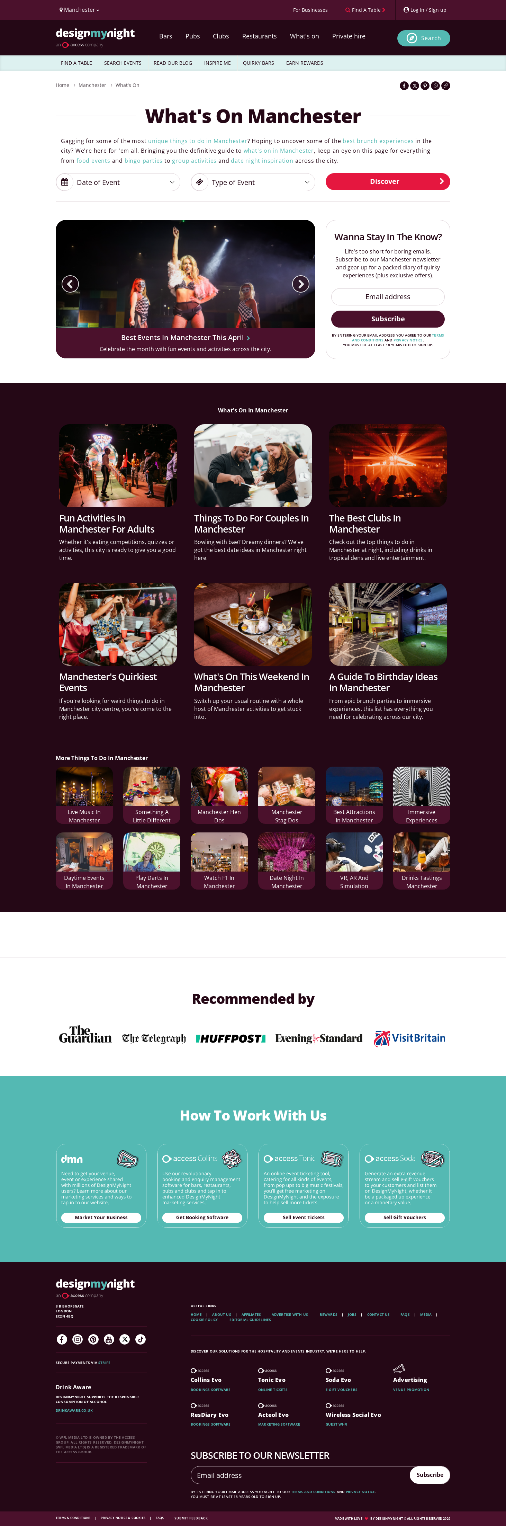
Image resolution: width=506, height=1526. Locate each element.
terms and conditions (313, 1491)
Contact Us (378, 1314)
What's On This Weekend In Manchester (251, 682)
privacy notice (408, 340)
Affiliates (251, 1314)
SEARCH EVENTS (123, 63)
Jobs (352, 1314)
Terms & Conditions (73, 1518)
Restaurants (259, 36)
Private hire (348, 36)
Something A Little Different (152, 814)
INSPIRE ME (217, 63)
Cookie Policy (205, 1319)
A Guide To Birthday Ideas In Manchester (383, 682)
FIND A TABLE (76, 63)
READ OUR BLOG (173, 63)
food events (93, 160)
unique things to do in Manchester (197, 141)
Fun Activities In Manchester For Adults (106, 523)
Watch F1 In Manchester (219, 880)
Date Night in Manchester (287, 880)
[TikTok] (140, 1339)
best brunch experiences (378, 141)
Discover (407, 181)
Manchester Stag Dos (286, 814)
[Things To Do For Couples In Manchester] (253, 465)
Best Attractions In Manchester (354, 814)
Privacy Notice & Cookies (123, 1518)
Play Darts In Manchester (151, 880)
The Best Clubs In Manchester (365, 523)
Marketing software (279, 1424)
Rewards (328, 1314)
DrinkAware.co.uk (74, 1410)
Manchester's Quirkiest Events (108, 682)
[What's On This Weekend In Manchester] (253, 624)
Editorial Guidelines (250, 1319)
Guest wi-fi (336, 1424)
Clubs (221, 36)
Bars (165, 36)
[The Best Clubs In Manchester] (388, 465)
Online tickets (273, 1389)
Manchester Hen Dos (219, 814)
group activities (194, 160)
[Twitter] (124, 1339)
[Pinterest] (93, 1339)
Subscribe (388, 318)
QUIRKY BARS (258, 63)
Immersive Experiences (421, 814)
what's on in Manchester (279, 150)
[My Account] (424, 9)
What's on (304, 36)
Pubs (193, 36)
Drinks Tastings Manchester (422, 880)
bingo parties (144, 160)
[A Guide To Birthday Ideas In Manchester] (388, 624)
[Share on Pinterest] (425, 85)
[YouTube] (109, 1339)
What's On (127, 85)
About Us (221, 1314)
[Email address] (388, 296)
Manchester (92, 85)
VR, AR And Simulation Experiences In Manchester (354, 881)
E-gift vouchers (342, 1389)
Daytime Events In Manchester (84, 880)
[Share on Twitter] (414, 85)
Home (62, 85)
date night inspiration (262, 160)
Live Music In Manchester (84, 814)
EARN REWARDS (304, 63)
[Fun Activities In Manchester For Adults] (118, 465)
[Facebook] (62, 1339)
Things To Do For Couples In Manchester (251, 523)
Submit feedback (191, 1518)
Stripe (104, 1362)
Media (426, 1314)
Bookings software (211, 1389)
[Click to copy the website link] (445, 85)
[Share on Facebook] (404, 85)
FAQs (405, 1314)
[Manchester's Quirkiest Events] (118, 624)
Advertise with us (290, 1314)
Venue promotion (411, 1389)
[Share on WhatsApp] (435, 85)
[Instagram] (77, 1339)
